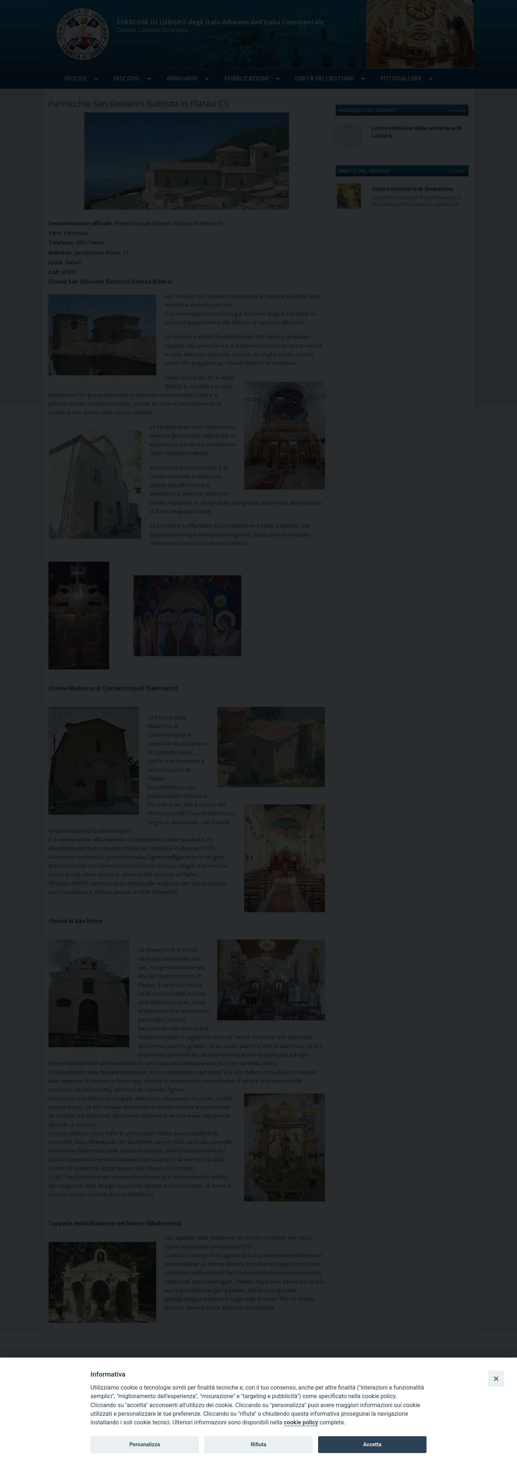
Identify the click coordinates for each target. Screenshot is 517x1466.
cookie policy (301, 1422)
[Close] (496, 1378)
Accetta (372, 1444)
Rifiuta (258, 1444)
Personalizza (144, 1444)
